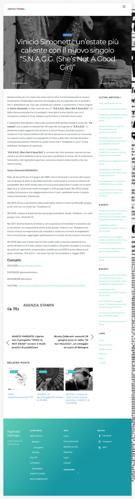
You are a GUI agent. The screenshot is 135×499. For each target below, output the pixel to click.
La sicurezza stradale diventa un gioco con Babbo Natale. (112, 249)
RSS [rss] (101, 447)
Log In (101, 358)
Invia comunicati (106, 345)
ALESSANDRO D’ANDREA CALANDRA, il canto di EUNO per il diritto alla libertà (113, 172)
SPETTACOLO (36, 436)
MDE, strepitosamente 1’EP (20, 396)
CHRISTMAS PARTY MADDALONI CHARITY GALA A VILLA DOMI (113, 228)
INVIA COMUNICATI (39, 479)
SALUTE (33, 457)
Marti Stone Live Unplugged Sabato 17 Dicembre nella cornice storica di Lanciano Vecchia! (113, 240)
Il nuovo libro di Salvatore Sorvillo (113, 109)
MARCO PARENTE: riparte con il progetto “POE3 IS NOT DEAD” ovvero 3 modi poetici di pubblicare (28, 342)
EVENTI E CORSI (37, 474)
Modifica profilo (105, 349)
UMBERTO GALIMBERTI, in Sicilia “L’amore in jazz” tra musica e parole (113, 117)
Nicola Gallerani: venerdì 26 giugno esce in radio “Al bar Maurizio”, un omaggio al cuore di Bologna (71, 342)
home (101, 340)
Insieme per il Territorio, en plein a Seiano (113, 258)
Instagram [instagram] (104, 441)
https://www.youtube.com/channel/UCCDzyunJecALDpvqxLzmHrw (51, 285)
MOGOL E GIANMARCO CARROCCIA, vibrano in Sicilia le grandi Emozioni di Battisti (112, 152)
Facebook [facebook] (104, 436)
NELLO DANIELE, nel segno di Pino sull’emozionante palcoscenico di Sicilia (111, 129)
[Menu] (124, 6)
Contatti (102, 362)
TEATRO (35, 452)
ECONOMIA (37, 469)
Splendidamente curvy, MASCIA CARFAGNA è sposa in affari (112, 182)
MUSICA (67, 35)
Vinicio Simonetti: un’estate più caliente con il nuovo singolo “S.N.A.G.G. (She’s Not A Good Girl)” (67, 54)
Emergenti (38, 447)
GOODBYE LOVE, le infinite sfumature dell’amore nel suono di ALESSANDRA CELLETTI (113, 141)
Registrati (103, 353)
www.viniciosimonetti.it (30, 265)
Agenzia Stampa (19, 83)
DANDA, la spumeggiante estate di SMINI (50, 397)
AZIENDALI (35, 463)
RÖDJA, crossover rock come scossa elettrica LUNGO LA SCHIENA (77, 398)
